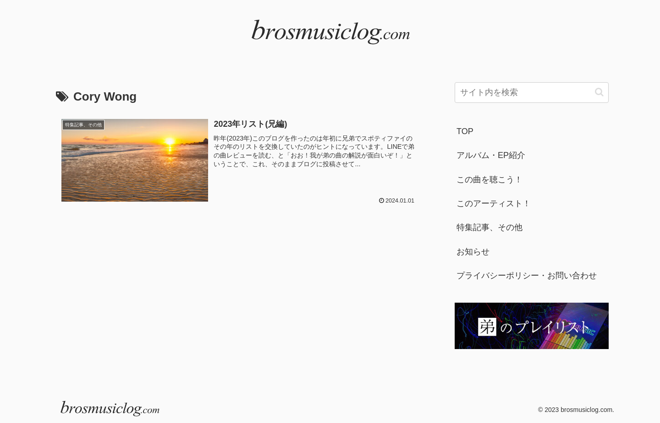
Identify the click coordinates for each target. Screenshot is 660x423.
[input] (532, 92)
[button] (599, 92)
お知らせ (473, 251)
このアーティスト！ (493, 203)
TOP (464, 131)
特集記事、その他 (489, 227)
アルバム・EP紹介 (490, 155)
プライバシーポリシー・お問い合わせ (526, 275)
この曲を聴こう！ (489, 179)
